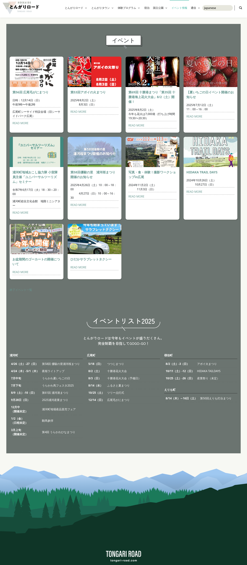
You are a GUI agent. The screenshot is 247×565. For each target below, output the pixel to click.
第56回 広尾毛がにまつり (30, 92)
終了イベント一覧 (21, 290)
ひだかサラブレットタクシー (91, 259)
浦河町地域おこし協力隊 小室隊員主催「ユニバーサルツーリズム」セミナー (35, 177)
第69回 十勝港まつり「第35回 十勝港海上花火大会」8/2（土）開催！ (151, 97)
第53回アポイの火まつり (88, 92)
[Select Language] (217, 9)
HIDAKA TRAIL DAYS (201, 172)
